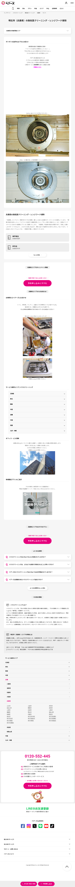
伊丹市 (51, 706)
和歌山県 (9, 732)
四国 (11, 425)
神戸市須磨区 (10, 722)
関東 (11, 404)
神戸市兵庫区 (52, 716)
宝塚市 (51, 708)
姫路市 (29, 708)
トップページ (7, 13)
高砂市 (8, 716)
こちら (34, 379)
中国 (11, 420)
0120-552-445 (29, 884)
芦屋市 (29, 714)
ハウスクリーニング (18, 13)
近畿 (11, 414)
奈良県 (9, 727)
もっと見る (37, 255)
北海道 (12, 393)
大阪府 (9, 697)
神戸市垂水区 (31, 718)
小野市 (8, 710)
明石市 (29, 712)
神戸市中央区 (31, 716)
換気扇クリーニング (30, 13)
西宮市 (51, 714)
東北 (11, 399)
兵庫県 (38, 13)
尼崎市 (29, 710)
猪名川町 (51, 712)
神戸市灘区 (10, 720)
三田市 (29, 706)
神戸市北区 (10, 718)
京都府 (9, 692)
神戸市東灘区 (52, 718)
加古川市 (9, 708)
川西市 (51, 710)
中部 (11, 409)
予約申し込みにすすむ (37, 283)
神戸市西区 (31, 720)
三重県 (9, 684)
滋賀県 (9, 688)
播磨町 (8, 712)
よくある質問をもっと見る (37, 588)
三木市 (8, 706)
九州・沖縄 (13, 430)
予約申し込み (47, 884)
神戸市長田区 (52, 720)
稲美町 (8, 714)
